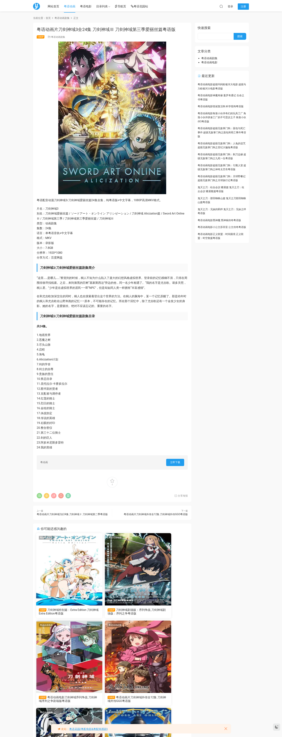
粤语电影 (86, 6)
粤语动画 (69, 6)
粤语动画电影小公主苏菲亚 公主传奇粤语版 (222, 227)
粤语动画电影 (46, 537)
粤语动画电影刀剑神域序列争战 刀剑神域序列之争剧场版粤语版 (162, 611)
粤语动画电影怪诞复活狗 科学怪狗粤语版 (221, 106)
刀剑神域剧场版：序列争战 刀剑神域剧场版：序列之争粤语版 (111, 611)
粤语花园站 (139, 6)
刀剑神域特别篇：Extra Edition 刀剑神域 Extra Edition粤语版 (60, 611)
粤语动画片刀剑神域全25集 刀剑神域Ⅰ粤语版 (162, 700)
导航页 (120, 6)
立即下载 (175, 462)
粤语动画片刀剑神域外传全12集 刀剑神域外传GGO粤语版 (156, 514)
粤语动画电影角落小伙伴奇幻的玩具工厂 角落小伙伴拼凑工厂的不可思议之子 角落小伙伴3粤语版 (222, 117)
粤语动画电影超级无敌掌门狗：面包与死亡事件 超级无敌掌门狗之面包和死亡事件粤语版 (222, 132)
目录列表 (102, 6)
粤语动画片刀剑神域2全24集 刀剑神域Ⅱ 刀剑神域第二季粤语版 (72, 514)
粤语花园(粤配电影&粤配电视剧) (88, 729)
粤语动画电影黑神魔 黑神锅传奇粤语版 (219, 220)
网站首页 (53, 6)
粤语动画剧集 (58, 37)
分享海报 (181, 495)
